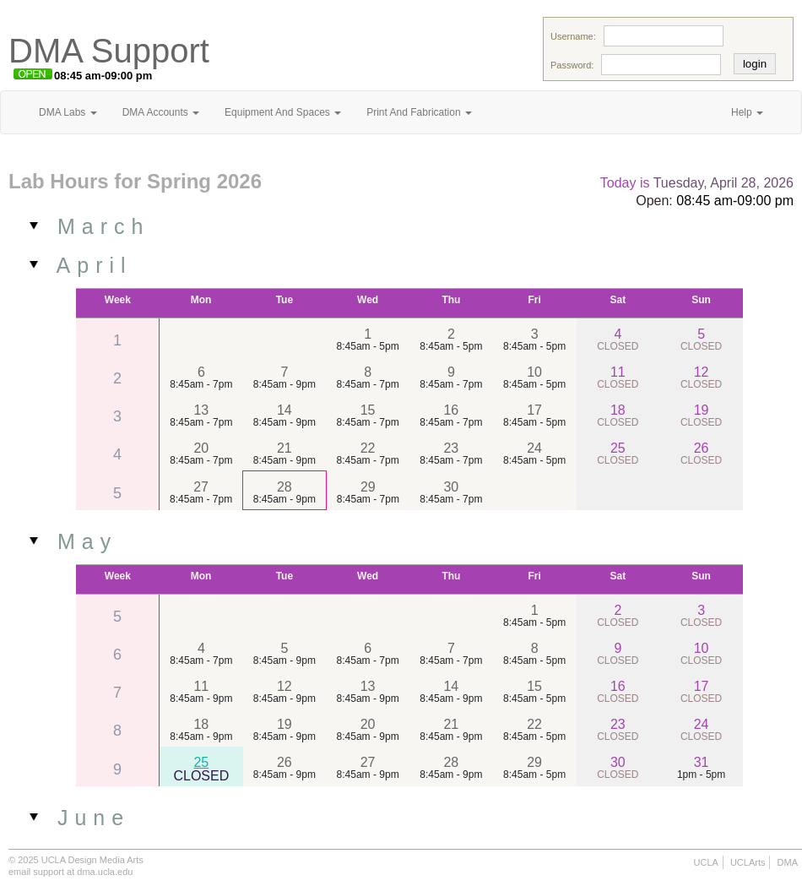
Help (747, 112)
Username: (573, 36)
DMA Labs (68, 112)
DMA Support (108, 50)
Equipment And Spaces (283, 112)
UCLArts (748, 862)
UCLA (706, 862)
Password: (571, 65)
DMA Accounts (160, 112)
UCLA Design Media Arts (92, 860)
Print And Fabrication (419, 112)
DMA (788, 862)
